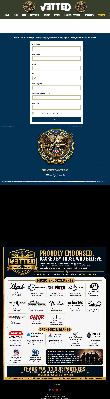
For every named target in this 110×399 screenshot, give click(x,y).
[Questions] (56, 107)
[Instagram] (53, 389)
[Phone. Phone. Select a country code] (36, 78)
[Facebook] (49, 389)
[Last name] (56, 58)
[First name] (56, 49)
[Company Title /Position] (56, 97)
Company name (37, 84)
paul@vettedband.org (55, 177)
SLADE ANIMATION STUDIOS (58, 398)
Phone (34, 74)
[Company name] (56, 88)
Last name (36, 54)
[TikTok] (60, 389)
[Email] (56, 68)
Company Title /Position (41, 93)
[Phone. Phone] (58, 78)
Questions (35, 103)
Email (34, 64)
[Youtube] (57, 389)
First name (36, 44)
